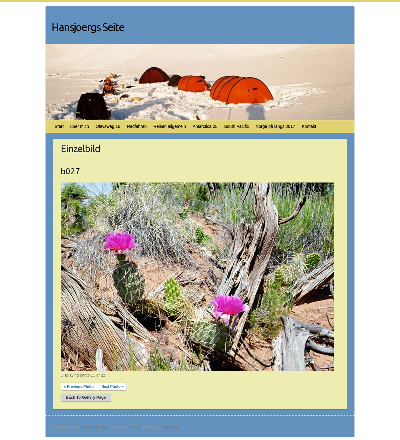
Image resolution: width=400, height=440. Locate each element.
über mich (79, 126)
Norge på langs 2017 (275, 126)
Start (59, 126)
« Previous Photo (79, 386)
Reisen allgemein (169, 126)
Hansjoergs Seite (88, 27)
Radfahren (137, 126)
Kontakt (309, 126)
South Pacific (236, 126)
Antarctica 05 (205, 126)
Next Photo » (112, 386)
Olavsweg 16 (108, 126)
